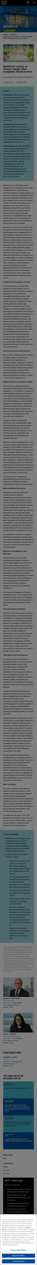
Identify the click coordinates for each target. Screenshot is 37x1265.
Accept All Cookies (18, 1262)
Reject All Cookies (18, 1256)
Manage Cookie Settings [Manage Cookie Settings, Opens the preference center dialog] (18, 1250)
